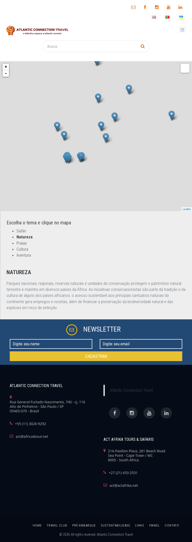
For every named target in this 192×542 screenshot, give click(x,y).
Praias (21, 243)
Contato (172, 525)
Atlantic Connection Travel (131, 390)
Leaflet (186, 209)
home (37, 525)
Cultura (22, 249)
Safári (21, 230)
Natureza (24, 236)
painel (154, 525)
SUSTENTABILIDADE (115, 525)
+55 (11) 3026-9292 (30, 424)
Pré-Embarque (84, 525)
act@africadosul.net (32, 436)
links (139, 525)
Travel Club (57, 525)
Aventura (23, 255)
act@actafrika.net (124, 485)
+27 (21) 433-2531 (123, 473)
